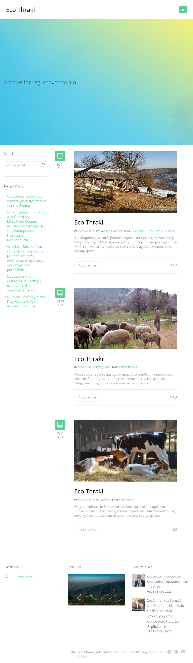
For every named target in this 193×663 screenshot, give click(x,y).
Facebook (25, 576)
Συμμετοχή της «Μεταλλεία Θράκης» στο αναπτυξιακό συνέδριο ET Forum (24, 283)
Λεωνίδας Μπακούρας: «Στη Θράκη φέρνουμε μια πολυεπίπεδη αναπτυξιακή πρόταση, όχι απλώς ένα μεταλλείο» (25, 258)
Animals (108, 230)
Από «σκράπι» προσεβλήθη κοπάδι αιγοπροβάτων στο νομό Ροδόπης (88, 223)
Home (119, 230)
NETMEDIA (126, 652)
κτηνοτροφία (154, 230)
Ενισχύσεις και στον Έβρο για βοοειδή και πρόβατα (88, 492)
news (98, 230)
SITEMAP (81, 656)
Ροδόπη (169, 230)
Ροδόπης (137, 230)
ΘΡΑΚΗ (20, 10)
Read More (87, 265)
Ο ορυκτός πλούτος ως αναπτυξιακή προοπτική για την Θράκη (26, 201)
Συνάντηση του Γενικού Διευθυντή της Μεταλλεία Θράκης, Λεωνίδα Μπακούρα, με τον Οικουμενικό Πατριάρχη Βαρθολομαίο (26, 226)
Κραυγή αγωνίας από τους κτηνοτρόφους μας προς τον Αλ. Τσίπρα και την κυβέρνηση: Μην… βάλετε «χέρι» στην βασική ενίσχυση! (88, 359)
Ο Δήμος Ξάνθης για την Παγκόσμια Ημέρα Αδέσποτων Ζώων (26, 301)
